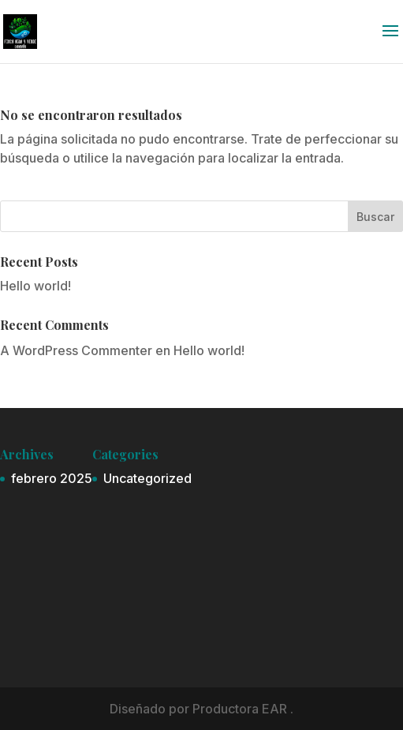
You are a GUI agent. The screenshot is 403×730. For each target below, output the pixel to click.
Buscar (375, 216)
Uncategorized (147, 478)
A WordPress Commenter (76, 350)
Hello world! (35, 286)
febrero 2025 (51, 478)
